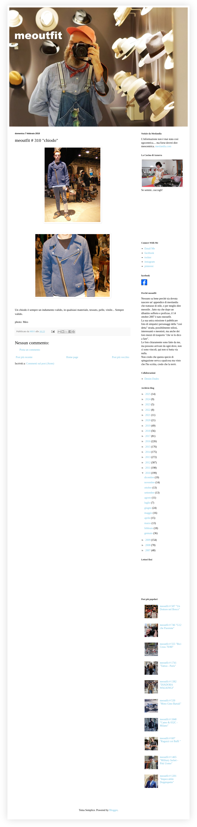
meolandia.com (163, 146)
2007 (148, 550)
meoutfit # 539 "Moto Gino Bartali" (170, 702)
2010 (148, 473)
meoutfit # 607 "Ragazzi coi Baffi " (170, 740)
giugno (148, 508)
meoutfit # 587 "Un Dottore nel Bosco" (170, 608)
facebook (149, 253)
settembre (149, 492)
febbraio (149, 528)
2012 (148, 462)
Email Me (150, 248)
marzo (147, 523)
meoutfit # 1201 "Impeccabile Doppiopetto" (168, 779)
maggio (148, 513)
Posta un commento (30, 349)
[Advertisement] (159, 216)
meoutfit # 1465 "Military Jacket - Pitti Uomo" (169, 760)
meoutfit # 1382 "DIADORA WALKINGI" (168, 684)
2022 (148, 409)
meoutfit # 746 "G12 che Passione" (170, 627)
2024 (148, 399)
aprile (147, 518)
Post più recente (24, 357)
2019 (148, 425)
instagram (150, 261)
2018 (148, 431)
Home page (72, 357)
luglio (147, 502)
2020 (148, 420)
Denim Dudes (152, 378)
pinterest (149, 266)
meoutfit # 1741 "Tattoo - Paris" (168, 664)
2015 (148, 446)
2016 (148, 441)
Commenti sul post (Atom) (40, 363)
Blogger (113, 810)
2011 (148, 467)
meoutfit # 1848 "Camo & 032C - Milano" (169, 722)
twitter (148, 257)
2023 (148, 404)
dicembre (149, 477)
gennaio (148, 533)
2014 (148, 452)
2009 (148, 540)
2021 (148, 415)
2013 (148, 457)
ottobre (148, 487)
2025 (148, 394)
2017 (148, 436)
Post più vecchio (120, 357)
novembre (149, 482)
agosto (148, 497)
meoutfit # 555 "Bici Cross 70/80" (170, 646)
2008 (148, 545)
